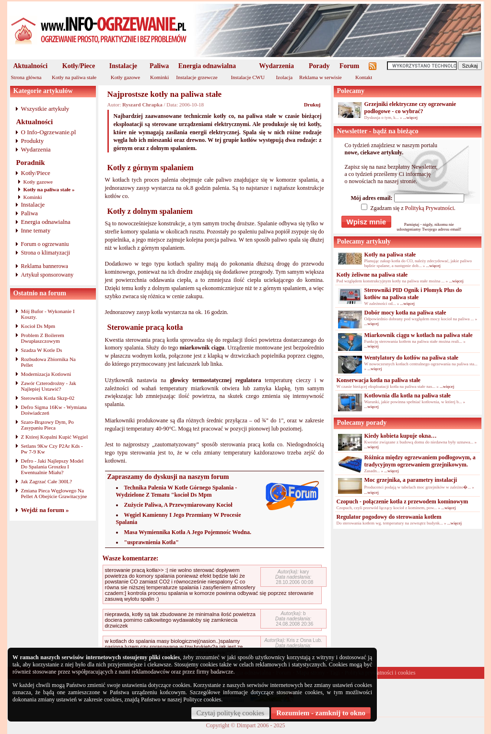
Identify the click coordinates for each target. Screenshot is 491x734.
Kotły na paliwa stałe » (49, 189)
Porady (319, 66)
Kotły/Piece (78, 66)
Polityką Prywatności (429, 208)
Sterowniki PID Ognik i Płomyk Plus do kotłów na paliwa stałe (413, 294)
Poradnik (30, 162)
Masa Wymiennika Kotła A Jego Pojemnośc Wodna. (187, 532)
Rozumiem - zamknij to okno (320, 713)
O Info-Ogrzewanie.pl (48, 132)
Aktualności (30, 66)
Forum (349, 66)
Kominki (159, 77)
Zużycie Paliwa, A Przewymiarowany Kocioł (178, 504)
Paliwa (159, 66)
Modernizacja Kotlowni (46, 374)
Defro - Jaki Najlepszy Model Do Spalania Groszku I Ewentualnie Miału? (52, 466)
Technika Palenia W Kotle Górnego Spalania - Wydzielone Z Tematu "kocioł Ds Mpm (176, 491)
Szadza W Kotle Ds (41, 350)
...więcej (410, 117)
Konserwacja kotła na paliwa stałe (379, 380)
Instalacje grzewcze (196, 77)
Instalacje (123, 66)
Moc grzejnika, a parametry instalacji (410, 480)
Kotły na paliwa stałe (74, 77)
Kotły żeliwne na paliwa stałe (372, 274)
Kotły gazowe (125, 77)
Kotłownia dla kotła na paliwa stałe (407, 395)
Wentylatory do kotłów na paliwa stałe (411, 357)
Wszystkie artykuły (45, 108)
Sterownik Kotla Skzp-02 (48, 398)
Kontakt (363, 77)
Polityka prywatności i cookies (380, 672)
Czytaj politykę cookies (231, 713)
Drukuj (312, 104)
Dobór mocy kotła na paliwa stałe (405, 312)
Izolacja (284, 77)
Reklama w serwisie (320, 77)
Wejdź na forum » (45, 509)
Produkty (32, 140)
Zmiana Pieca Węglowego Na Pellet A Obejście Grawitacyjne (54, 493)
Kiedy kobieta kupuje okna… (400, 435)
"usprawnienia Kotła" (151, 542)
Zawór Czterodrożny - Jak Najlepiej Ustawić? (48, 386)
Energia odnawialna (207, 66)
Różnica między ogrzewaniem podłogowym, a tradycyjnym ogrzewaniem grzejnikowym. (420, 461)
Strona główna (26, 77)
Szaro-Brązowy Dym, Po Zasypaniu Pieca (47, 425)
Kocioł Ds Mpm (38, 326)
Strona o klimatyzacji (45, 252)
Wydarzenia (276, 66)
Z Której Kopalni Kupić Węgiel (54, 437)
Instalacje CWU (248, 77)
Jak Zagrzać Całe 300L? (46, 481)
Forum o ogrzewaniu (45, 244)
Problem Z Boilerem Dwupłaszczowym (42, 338)
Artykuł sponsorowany (47, 274)
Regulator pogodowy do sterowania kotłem (389, 516)
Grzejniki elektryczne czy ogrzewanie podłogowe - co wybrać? (410, 108)
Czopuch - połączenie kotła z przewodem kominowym (402, 501)
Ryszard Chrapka (142, 104)
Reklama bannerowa (44, 266)
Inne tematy (36, 230)
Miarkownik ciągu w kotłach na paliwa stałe (418, 335)
